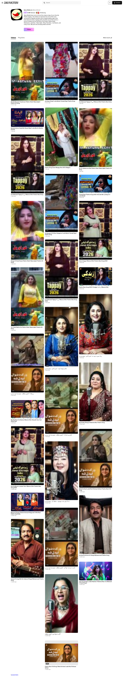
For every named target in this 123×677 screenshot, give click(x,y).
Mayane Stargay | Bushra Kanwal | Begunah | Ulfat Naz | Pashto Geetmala (26, 513)
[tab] (13, 38)
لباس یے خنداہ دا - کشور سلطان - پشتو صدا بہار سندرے (58, 435)
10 (17, 675)
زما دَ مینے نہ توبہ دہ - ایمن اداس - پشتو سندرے (90, 356)
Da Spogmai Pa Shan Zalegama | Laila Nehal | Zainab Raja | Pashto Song (60, 234)
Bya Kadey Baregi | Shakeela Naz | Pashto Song (92, 422)
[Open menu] (2, 2)
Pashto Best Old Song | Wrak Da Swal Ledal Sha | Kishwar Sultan (60, 667)
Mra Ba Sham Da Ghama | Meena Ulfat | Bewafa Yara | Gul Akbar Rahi (26, 420)
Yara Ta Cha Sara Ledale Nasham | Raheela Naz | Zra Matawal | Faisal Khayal (95, 582)
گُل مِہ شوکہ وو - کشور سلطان (52, 634)
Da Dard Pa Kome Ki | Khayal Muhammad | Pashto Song (94, 555)
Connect (117, 3)
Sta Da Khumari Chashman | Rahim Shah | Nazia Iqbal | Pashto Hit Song (25, 102)
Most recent (107, 38)
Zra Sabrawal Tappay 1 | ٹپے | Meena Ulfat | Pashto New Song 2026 (61, 300)
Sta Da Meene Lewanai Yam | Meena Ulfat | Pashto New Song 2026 (26, 487)
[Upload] (110, 2)
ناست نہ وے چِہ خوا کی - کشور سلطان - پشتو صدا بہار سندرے (60, 568)
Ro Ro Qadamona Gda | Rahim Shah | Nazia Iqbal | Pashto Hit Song (95, 169)
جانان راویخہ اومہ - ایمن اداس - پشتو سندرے (56, 368)
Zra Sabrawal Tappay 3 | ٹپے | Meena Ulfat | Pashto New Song (95, 102)
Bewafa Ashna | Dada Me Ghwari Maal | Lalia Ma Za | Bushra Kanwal (27, 129)
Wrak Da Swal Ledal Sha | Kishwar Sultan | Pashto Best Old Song (95, 489)
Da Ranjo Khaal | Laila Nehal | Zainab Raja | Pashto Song (60, 101)
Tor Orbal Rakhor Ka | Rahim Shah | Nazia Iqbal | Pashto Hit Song (27, 328)
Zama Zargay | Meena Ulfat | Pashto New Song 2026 (93, 261)
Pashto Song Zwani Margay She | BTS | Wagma (57, 167)
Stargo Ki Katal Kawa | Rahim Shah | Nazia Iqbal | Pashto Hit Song (27, 261)
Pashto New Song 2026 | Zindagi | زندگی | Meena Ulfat (93, 287)
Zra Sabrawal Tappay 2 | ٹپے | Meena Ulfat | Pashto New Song (27, 194)
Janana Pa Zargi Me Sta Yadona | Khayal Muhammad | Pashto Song (27, 579)
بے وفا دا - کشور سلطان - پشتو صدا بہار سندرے (22, 393)
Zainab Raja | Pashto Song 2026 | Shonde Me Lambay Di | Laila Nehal (94, 195)
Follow (29, 29)
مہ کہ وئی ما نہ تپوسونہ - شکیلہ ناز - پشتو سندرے (57, 501)
